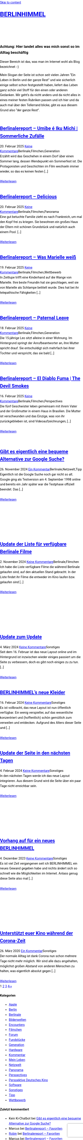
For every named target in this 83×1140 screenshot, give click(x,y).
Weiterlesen (8, 181)
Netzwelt (15, 1011)
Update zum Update (21, 582)
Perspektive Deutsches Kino (28, 1026)
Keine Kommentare (40, 537)
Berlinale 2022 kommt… (37, 1089)
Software (15, 1031)
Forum (13, 980)
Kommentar (17, 1001)
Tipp (12, 1041)
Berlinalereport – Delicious (28, 196)
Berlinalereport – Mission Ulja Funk (47, 1094)
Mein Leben (17, 1006)
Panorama (16, 1016)
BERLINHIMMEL (23, 14)
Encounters (17, 970)
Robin (13, 1079)
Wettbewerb (17, 1046)
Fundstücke (17, 986)
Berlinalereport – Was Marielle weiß (38, 257)
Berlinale (15, 960)
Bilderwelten (17, 965)
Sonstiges (16, 1036)
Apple (13, 950)
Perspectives (18, 1021)
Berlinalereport (22, 1121)
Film (36, 1121)
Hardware (15, 996)
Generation (16, 991)
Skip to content (10, 2)
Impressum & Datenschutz (18, 1103)
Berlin (13, 955)
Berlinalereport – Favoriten (43, 1074)
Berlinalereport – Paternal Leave (34, 318)
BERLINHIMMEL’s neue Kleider (32, 638)
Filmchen (15, 975)
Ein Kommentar (39, 469)
